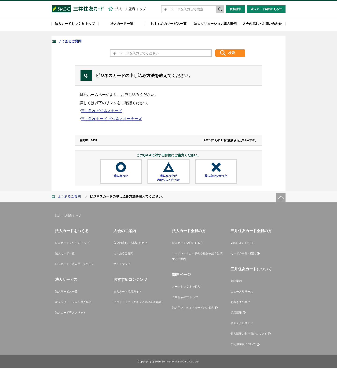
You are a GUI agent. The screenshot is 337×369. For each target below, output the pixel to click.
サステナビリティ (242, 323)
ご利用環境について (243, 345)
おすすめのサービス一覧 (168, 24)
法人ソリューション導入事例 (215, 24)
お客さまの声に (240, 302)
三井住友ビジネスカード (101, 111)
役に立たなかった (216, 176)
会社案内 (236, 281)
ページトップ (281, 198)
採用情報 (236, 313)
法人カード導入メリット (70, 313)
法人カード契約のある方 (266, 9)
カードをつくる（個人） (187, 287)
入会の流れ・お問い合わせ (262, 24)
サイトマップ (122, 264)
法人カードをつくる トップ (75, 24)
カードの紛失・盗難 (243, 254)
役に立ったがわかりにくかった (168, 178)
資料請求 (235, 9)
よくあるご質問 (70, 42)
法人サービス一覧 (66, 292)
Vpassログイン (240, 243)
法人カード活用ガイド (128, 292)
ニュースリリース (242, 292)
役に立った (121, 176)
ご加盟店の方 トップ (185, 298)
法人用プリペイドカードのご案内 (193, 308)
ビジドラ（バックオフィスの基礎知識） (139, 302)
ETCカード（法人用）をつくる (74, 264)
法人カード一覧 (121, 24)
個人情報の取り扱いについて (249, 334)
